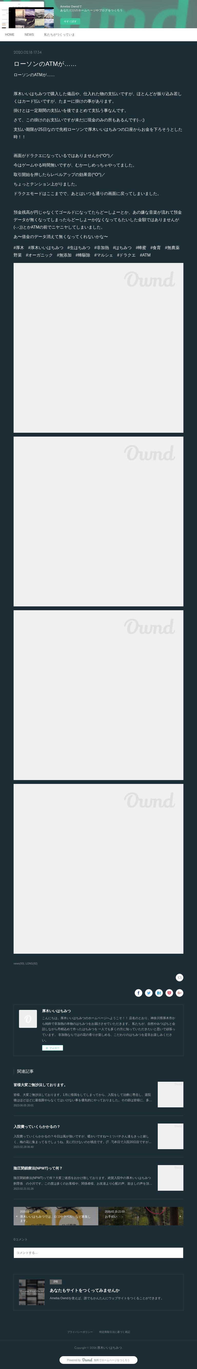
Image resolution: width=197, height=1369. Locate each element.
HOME (9, 34)
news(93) (19, 963)
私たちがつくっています (59, 34)
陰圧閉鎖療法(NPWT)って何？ (38, 1168)
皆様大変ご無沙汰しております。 (40, 1085)
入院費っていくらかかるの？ (37, 1127)
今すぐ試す (70, 21)
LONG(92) (31, 963)
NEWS (29, 34)
